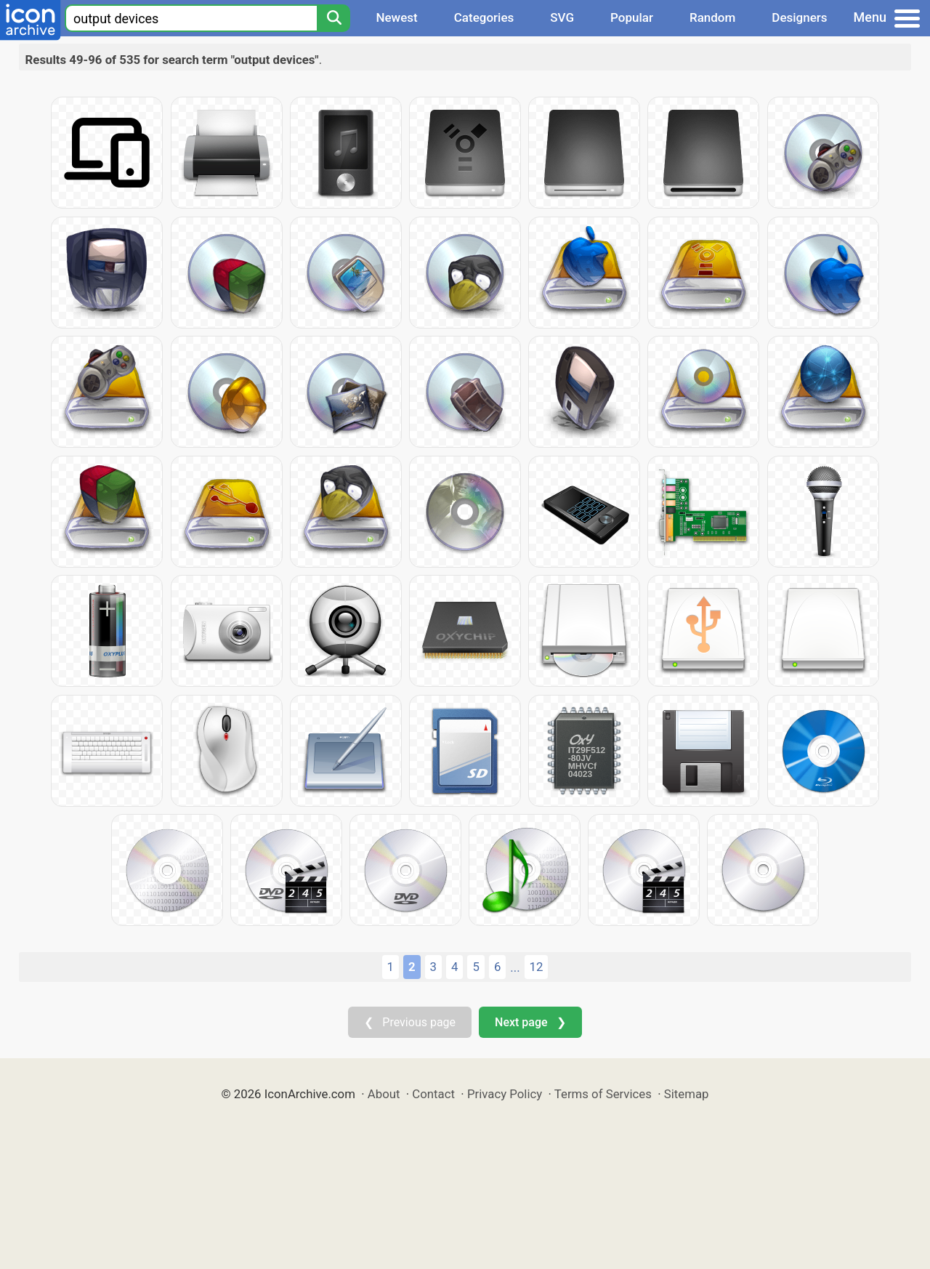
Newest (396, 17)
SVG (562, 17)
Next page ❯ (530, 1022)
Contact (433, 1094)
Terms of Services (603, 1094)
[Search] (333, 18)
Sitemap (686, 1094)
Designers (799, 17)
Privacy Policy (504, 1094)
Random (712, 17)
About (384, 1094)
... (514, 967)
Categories (484, 17)
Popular (631, 17)
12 (536, 966)
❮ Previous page (410, 1022)
